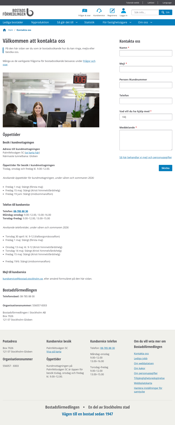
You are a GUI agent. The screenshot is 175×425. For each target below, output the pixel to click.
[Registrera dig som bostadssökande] (112, 12)
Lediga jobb (140, 358)
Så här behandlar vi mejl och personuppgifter (145, 157)
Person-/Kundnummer (133, 79)
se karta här (32, 152)
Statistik (89, 22)
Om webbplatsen (144, 363)
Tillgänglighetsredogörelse (149, 378)
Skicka (166, 168)
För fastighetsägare (115, 22)
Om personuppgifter (146, 373)
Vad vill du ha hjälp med (134, 111)
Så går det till (65, 22)
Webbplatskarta (143, 383)
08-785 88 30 (20, 211)
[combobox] (145, 12)
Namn (123, 47)
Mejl (122, 63)
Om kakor (139, 368)
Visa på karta (53, 351)
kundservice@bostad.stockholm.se (23, 278)
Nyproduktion (40, 22)
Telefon (124, 95)
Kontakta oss (24, 30)
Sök (166, 13)
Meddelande (127, 127)
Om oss (143, 22)
